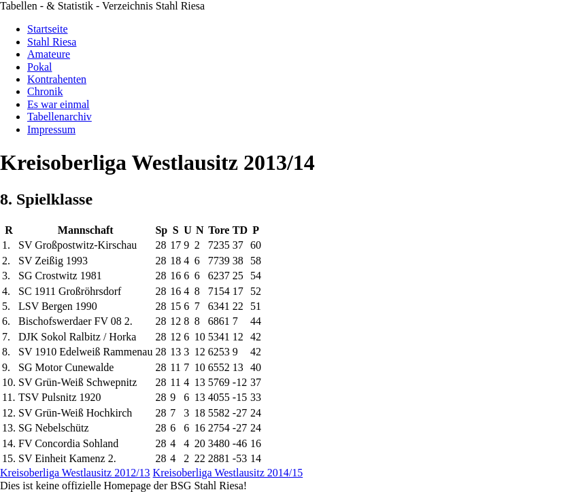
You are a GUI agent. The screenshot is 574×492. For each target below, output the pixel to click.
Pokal (39, 67)
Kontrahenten (56, 79)
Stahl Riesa (51, 42)
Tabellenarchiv (59, 116)
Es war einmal (58, 104)
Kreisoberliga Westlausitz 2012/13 (75, 472)
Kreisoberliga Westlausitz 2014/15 (228, 472)
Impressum (51, 129)
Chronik (45, 91)
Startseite (47, 29)
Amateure (48, 54)
